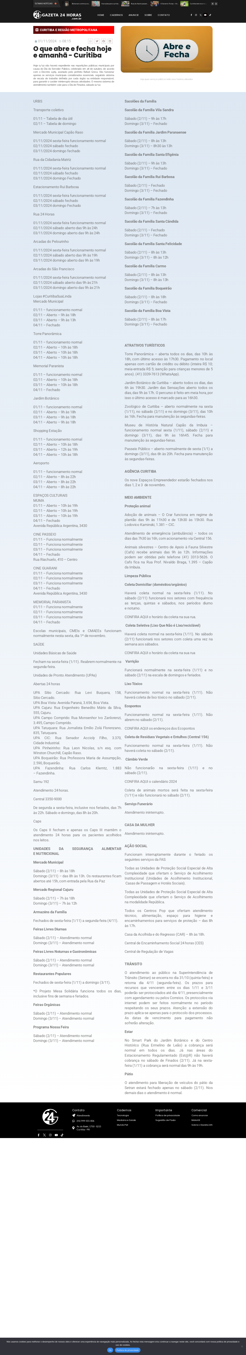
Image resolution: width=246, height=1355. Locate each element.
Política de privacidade (167, 1115)
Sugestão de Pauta (165, 1120)
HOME (101, 15)
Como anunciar (200, 1115)
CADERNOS (116, 15)
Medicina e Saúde (126, 1120)
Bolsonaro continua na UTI (82, 4)
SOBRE (148, 15)
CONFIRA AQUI (136, 617)
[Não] (242, 1346)
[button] (90, 41)
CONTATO (164, 15)
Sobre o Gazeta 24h (202, 1124)
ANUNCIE (133, 15)
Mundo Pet (122, 1124)
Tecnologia (123, 1115)
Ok (110, 1350)
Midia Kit (196, 1120)
